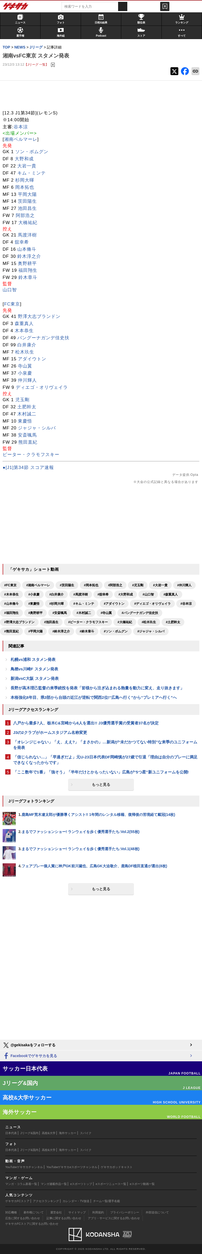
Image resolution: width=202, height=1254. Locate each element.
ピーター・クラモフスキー (31, 454)
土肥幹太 (26, 406)
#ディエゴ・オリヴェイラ (152, 604)
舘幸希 (22, 242)
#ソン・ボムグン (116, 631)
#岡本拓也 (91, 585)
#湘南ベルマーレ (38, 585)
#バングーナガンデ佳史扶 (140, 613)
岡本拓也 (24, 187)
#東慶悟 (34, 604)
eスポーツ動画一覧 (142, 1183)
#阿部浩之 (115, 585)
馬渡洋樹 (27, 235)
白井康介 (26, 344)
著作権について (33, 1212)
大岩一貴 (26, 165)
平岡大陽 (27, 194)
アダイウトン (32, 358)
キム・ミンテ (31, 173)
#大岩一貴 (160, 585)
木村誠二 (26, 414)
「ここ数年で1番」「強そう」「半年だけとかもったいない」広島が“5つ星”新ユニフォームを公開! (101, 772)
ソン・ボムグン (31, 151)
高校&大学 (48, 1133)
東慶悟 (25, 421)
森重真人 (24, 323)
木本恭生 (24, 330)
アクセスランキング (46, 1201)
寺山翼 (25, 366)
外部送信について (157, 1212)
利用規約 (98, 1212)
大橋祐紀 (27, 222)
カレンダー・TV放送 (76, 1201)
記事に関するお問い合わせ (64, 1218)
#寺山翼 (106, 613)
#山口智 (148, 594)
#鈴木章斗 (87, 631)
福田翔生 (27, 270)
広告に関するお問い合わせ (22, 1218)
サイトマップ (77, 1212)
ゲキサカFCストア (17, 1201)
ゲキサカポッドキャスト (117, 1167)
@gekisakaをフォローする (29, 1045)
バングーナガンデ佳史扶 (43, 337)
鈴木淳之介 (29, 256)
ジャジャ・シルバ (37, 427)
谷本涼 (21, 126)
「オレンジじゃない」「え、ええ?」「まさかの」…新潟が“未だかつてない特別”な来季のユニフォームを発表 (105, 745)
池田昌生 (27, 208)
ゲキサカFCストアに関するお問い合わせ (31, 1223)
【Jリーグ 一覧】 (36, 64)
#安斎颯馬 (59, 613)
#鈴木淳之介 (61, 631)
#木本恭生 (11, 594)
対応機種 (11, 1212)
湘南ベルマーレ (20, 139)
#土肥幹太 (173, 622)
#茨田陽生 (67, 585)
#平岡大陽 (35, 631)
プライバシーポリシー (124, 1212)
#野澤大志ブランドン (19, 622)
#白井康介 (56, 594)
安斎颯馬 (27, 435)
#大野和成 (125, 594)
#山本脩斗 (11, 604)
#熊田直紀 (11, 631)
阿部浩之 (25, 215)
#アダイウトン (114, 604)
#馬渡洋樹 (80, 594)
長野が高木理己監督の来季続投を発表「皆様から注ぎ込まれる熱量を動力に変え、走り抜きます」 (97, 688)
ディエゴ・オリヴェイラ (42, 387)
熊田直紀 (27, 442)
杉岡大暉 (24, 180)
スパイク (86, 1133)
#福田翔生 (11, 613)
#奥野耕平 (35, 613)
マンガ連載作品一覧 (54, 1183)
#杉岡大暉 (56, 604)
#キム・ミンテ (83, 604)
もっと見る (101, 784)
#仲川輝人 (184, 585)
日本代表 (11, 1133)
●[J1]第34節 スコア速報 (28, 467)
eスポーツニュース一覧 (111, 1183)
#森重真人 (171, 594)
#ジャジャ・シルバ (150, 631)
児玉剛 (22, 399)
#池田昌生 (51, 622)
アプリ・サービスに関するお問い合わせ (114, 1218)
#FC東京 (10, 585)
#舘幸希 (103, 594)
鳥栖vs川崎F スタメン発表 (34, 669)
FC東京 (12, 304)
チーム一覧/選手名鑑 (106, 1201)
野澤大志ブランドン (39, 316)
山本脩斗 (26, 249)
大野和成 (24, 158)
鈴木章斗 (27, 277)
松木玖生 (24, 352)
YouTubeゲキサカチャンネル (24, 1167)
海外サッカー (67, 1133)
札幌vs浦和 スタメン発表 (33, 659)
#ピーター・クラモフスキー (88, 622)
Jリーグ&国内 (29, 1133)
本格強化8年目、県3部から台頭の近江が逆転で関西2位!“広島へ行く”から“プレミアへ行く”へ (94, 697)
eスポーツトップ (81, 1183)
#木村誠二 (84, 613)
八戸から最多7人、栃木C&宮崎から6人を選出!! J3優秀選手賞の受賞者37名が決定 (86, 723)
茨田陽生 (27, 201)
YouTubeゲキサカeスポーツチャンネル (72, 1167)
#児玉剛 (137, 585)
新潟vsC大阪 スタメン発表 (35, 678)
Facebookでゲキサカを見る (30, 1056)
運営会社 (56, 1212)
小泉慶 (25, 373)
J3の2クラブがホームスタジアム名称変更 (50, 732)
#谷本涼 (186, 604)
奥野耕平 (27, 263)
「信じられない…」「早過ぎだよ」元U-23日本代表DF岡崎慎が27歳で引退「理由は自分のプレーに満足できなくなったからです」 (105, 760)
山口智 (10, 289)
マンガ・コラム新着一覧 (21, 1183)
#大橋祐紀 (125, 622)
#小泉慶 (34, 594)
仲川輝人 (27, 380)
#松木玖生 (149, 622)
